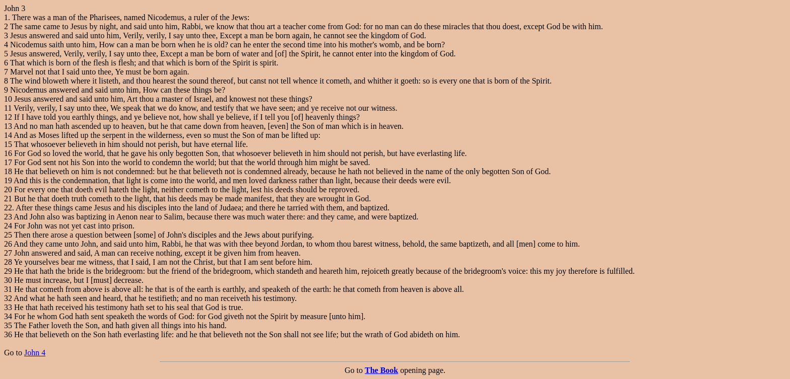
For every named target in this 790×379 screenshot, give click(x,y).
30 (8, 280)
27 (8, 253)
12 (8, 117)
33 (8, 307)
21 (8, 198)
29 (8, 271)
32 (8, 298)
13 (8, 126)
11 (8, 108)
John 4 (34, 352)
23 (8, 216)
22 (8, 207)
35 (8, 325)
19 (8, 180)
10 (8, 99)
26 (8, 244)
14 (8, 135)
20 (8, 189)
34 (8, 316)
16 (8, 153)
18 (8, 171)
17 (8, 162)
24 (8, 225)
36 (8, 334)
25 (8, 235)
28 (8, 262)
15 (8, 144)
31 (8, 289)
